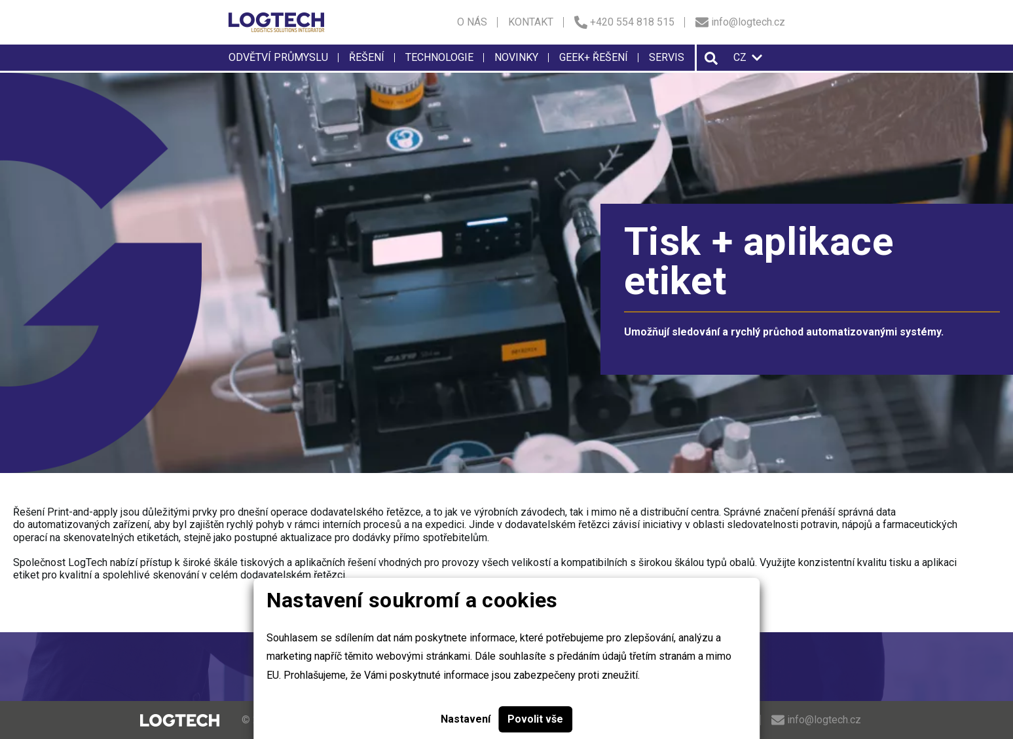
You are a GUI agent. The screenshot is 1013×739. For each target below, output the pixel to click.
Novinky (516, 57)
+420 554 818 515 (624, 22)
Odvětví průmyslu (278, 57)
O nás (472, 22)
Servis (666, 57)
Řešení (366, 57)
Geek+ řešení (593, 57)
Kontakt (530, 22)
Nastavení (465, 719)
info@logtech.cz (740, 22)
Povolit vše (535, 719)
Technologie (439, 57)
